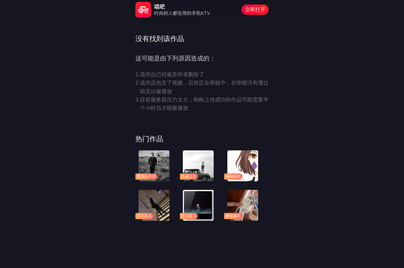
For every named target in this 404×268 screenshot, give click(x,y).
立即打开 (255, 9)
